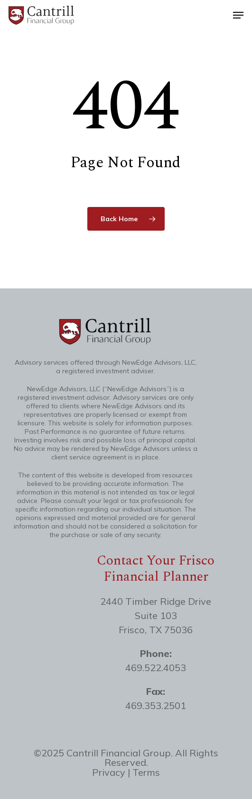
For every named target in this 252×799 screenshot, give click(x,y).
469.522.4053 (155, 667)
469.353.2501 (155, 705)
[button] (238, 15)
